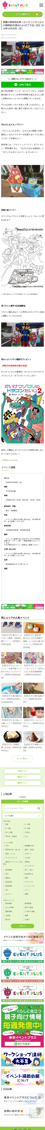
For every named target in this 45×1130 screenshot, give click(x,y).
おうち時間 (9, 907)
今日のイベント (22, 771)
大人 (25, 836)
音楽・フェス (9, 854)
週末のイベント (22, 783)
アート (26, 890)
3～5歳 (7, 828)
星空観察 (8, 870)
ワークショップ (10, 858)
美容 (25, 878)
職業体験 (8, 911)
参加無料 (8, 903)
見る (6, 874)
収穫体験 (8, 886)
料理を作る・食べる (12, 850)
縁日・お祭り (29, 850)
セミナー (8, 894)
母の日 (7, 919)
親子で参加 (28, 907)
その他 (26, 858)
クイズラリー (29, 866)
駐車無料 (27, 903)
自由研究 (8, 882)
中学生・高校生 (10, 836)
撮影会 (7, 878)
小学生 (26, 832)
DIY (6, 890)
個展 (25, 894)
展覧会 (26, 862)
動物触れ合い (29, 846)
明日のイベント (22, 777)
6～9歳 (26, 828)
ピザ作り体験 (29, 911)
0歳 (6, 824)
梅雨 (25, 915)
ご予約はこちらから (9, 460)
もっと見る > (22, 758)
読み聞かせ (28, 874)
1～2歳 (26, 824)
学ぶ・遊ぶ (28, 870)
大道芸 (7, 915)
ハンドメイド (29, 886)
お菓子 (26, 919)
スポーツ (27, 854)
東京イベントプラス (15, 5)
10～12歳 (8, 832)
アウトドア (28, 882)
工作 (6, 846)
